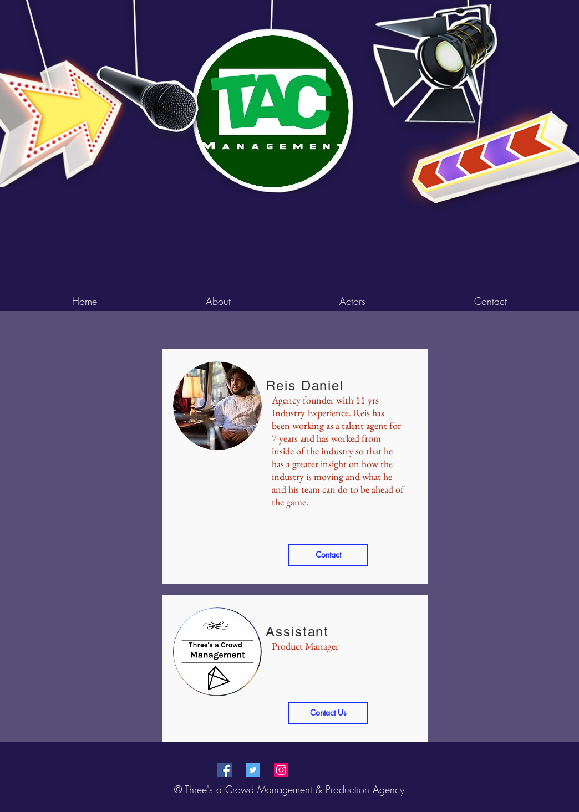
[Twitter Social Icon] (253, 770)
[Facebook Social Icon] (224, 770)
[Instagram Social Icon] (281, 770)
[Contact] (328, 555)
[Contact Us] (328, 713)
